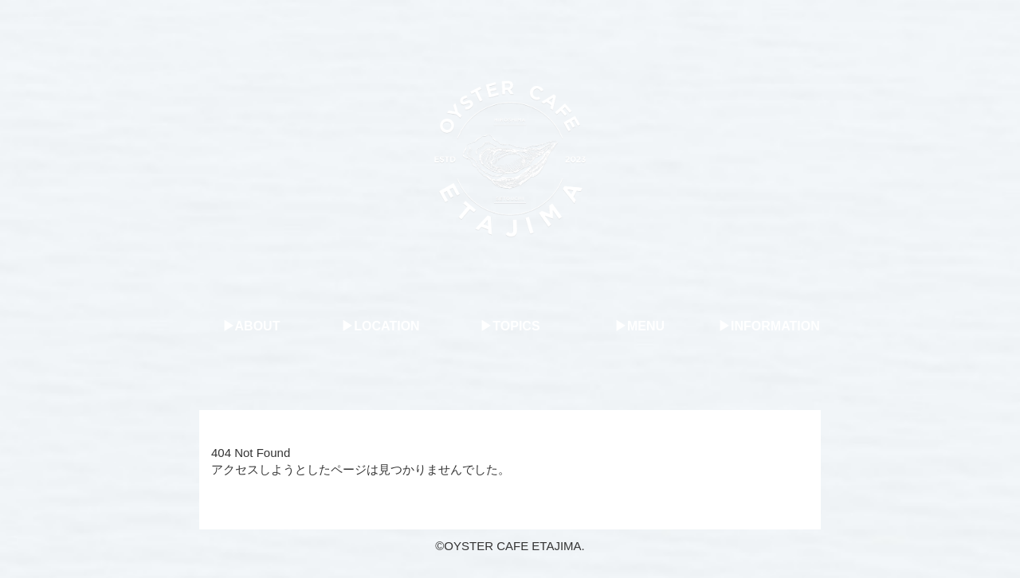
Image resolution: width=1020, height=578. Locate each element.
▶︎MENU (639, 326)
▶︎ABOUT (251, 326)
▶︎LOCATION (380, 326)
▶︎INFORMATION (769, 326)
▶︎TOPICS (509, 326)
